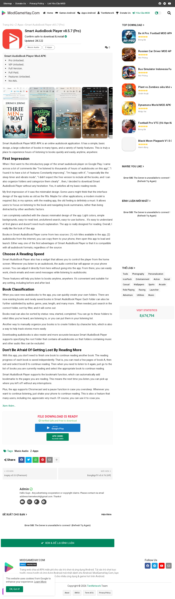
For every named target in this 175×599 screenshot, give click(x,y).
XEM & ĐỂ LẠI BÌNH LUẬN (57, 543)
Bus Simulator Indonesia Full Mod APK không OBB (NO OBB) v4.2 (155, 69)
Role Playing (128, 290)
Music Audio (33, 47)
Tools (125, 274)
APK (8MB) (57, 436)
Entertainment (142, 279)
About (67, 593)
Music (151, 295)
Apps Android (86, 13)
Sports (151, 284)
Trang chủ (8, 24)
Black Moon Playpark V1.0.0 (155, 140)
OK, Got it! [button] (14, 589)
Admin (24, 489)
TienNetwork (106, 13)
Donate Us (20, 3)
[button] (169, 13)
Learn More (40, 581)
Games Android (65, 13)
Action (157, 279)
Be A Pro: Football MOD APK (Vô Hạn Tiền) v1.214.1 (155, 33)
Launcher (154, 290)
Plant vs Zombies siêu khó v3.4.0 (155, 87)
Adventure (128, 295)
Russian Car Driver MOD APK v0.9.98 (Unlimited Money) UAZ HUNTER (155, 51)
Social (167, 279)
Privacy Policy (37, 3)
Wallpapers (139, 284)
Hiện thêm (106, 514)
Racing (142, 290)
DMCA (77, 593)
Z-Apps (19, 24)
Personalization (155, 274)
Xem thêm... (9, 405)
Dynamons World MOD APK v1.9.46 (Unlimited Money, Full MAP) (155, 105)
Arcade (162, 284)
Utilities (140, 295)
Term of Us (89, 593)
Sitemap (7, 3)
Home (48, 13)
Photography (138, 274)
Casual (126, 284)
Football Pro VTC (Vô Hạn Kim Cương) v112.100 (155, 122)
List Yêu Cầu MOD (56, 3)
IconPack (127, 279)
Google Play (58, 428)
